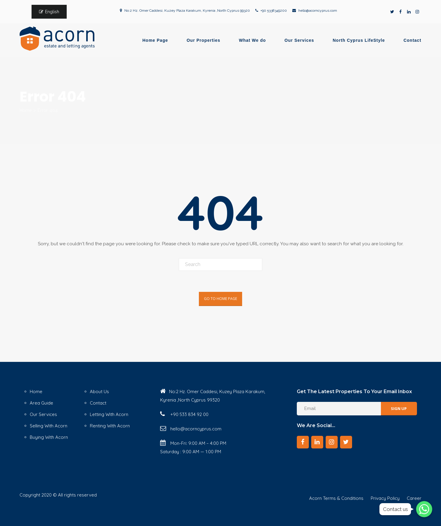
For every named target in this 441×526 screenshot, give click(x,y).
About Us (99, 391)
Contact (412, 40)
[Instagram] (332, 442)
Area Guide (41, 403)
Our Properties (203, 40)
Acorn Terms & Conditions (336, 498)
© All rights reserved (75, 495)
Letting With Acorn (109, 414)
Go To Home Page (220, 298)
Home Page (155, 40)
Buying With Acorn (49, 437)
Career (414, 498)
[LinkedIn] (317, 442)
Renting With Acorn (110, 426)
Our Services (299, 40)
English (52, 11)
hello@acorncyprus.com (317, 10)
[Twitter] (346, 442)
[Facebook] (303, 442)
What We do (252, 40)
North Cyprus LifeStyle (359, 40)
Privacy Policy (385, 498)
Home (26, 110)
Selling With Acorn (48, 426)
